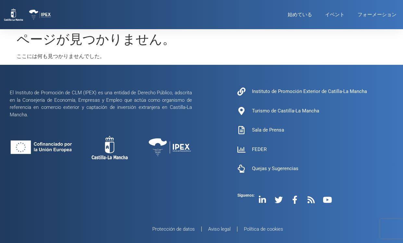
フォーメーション (377, 14)
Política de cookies (263, 229)
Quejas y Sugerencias (275, 168)
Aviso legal (219, 229)
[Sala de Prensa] (241, 130)
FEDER (259, 149)
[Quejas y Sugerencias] (241, 169)
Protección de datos (173, 229)
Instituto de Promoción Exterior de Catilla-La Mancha (309, 91)
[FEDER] (241, 149)
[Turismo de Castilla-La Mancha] (241, 111)
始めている (300, 14)
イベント (335, 14)
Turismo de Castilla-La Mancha (285, 111)
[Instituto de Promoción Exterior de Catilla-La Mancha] (241, 91)
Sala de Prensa (268, 130)
